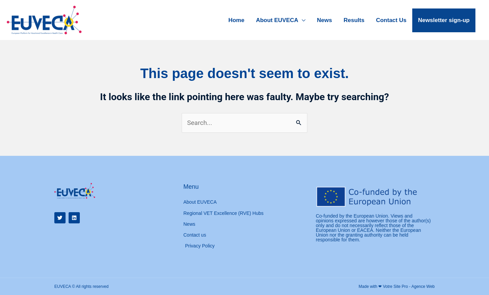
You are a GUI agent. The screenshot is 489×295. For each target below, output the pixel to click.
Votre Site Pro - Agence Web (409, 286)
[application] (301, 20)
